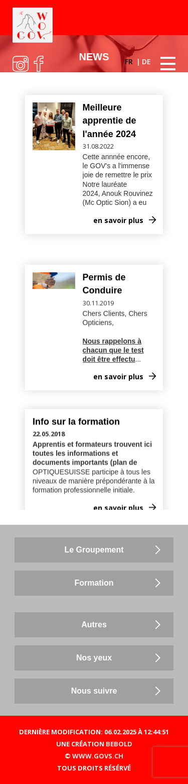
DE (146, 61)
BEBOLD (119, 743)
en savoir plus (118, 220)
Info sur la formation (76, 402)
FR (130, 61)
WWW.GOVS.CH (97, 755)
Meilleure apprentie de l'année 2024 (109, 120)
